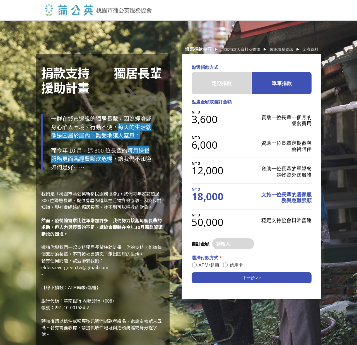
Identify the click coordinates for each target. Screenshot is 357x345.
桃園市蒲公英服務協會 (124, 10)
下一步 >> (251, 277)
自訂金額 (200, 244)
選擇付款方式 (207, 258)
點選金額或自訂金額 (212, 102)
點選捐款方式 (205, 67)
